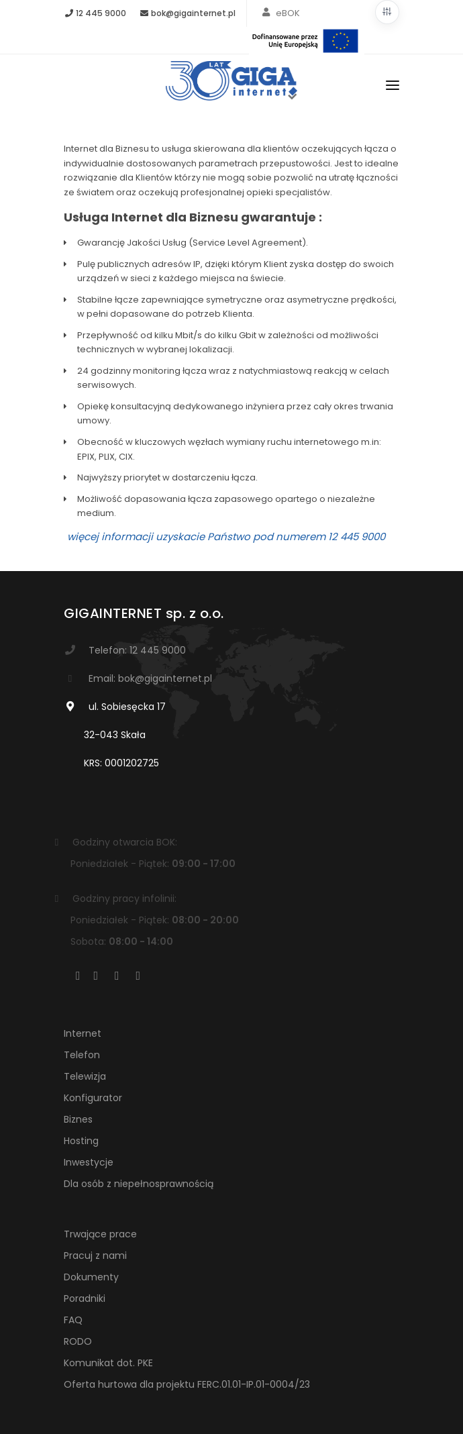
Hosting (81, 1140)
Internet (82, 1033)
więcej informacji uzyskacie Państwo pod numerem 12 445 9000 (226, 536)
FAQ (73, 1320)
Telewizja (85, 1076)
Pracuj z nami (95, 1255)
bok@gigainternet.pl (187, 13)
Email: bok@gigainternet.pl (150, 678)
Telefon (82, 1055)
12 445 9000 (95, 13)
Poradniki (84, 1298)
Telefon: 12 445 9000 (137, 650)
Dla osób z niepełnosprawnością (138, 1183)
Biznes (78, 1119)
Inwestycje (88, 1162)
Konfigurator (93, 1098)
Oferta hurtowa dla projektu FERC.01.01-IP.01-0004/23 (187, 1384)
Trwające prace (100, 1234)
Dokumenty (91, 1277)
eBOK (288, 13)
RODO (78, 1341)
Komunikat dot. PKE (108, 1363)
